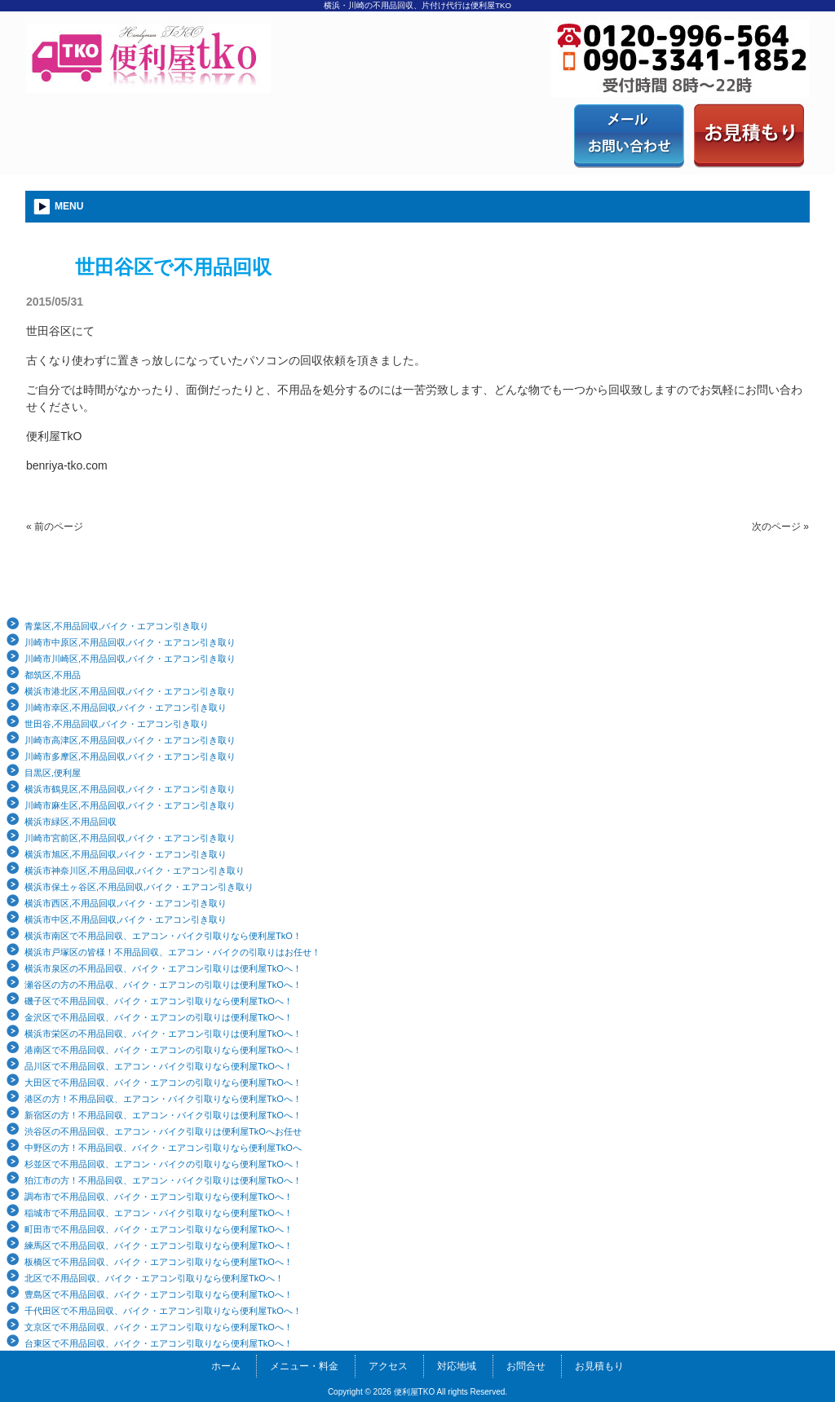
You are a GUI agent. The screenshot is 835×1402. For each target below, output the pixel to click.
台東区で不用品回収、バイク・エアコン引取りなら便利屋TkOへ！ (158, 1343)
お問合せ (526, 1366)
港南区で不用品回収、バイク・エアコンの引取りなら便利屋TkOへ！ (163, 1050)
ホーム (226, 1366)
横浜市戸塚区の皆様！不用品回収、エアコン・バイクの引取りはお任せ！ (172, 952)
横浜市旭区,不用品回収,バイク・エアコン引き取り (125, 854)
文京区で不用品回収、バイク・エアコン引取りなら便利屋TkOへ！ (158, 1327)
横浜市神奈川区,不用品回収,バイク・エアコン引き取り (134, 870)
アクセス (388, 1366)
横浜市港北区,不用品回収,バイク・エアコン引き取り (130, 691)
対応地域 (456, 1366)
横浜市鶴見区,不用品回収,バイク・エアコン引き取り (130, 789)
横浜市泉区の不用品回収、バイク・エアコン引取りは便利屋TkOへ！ (163, 968)
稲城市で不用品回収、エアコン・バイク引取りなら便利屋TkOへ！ (158, 1213)
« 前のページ (54, 526)
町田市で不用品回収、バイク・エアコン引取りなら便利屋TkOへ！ (158, 1229)
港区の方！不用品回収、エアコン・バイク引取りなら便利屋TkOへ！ (163, 1099)
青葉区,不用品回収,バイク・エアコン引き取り (116, 626)
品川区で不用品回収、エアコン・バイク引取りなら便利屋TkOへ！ (158, 1066)
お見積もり (599, 1366)
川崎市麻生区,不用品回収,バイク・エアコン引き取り (130, 805)
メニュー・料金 (304, 1366)
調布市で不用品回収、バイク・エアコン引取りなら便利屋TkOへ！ (158, 1196)
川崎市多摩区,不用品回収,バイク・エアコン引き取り (130, 756)
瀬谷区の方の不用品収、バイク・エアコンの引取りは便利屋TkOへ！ (163, 985)
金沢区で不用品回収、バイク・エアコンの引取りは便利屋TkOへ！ (158, 1017)
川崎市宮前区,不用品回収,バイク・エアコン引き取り (130, 838)
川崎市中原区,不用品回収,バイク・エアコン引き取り (130, 642)
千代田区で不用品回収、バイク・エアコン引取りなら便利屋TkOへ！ (163, 1311)
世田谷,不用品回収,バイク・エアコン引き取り (116, 724)
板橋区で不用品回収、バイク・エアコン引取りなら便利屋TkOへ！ (158, 1262)
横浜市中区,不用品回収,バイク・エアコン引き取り (125, 919)
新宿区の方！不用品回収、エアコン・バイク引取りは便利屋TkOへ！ (163, 1115)
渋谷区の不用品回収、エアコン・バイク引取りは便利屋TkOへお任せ (163, 1131)
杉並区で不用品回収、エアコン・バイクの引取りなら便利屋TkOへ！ (163, 1164)
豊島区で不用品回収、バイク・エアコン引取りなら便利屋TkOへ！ (158, 1294)
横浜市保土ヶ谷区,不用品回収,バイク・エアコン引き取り (139, 887)
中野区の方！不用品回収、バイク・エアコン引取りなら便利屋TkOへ (163, 1148)
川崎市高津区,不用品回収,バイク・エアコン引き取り (130, 740)
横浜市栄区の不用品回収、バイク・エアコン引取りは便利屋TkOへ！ (163, 1033)
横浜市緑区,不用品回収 (70, 822)
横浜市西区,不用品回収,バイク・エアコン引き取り (125, 903)
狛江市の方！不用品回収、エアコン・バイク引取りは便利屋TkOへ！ (163, 1180)
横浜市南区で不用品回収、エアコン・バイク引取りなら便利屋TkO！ (163, 936)
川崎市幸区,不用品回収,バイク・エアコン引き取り (125, 707)
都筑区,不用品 (52, 675)
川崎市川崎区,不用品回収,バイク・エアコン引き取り (130, 659)
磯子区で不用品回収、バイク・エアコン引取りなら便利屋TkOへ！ (158, 1001)
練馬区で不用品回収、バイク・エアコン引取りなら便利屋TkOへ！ (158, 1245)
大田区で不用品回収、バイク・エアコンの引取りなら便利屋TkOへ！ (163, 1082)
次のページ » (780, 526)
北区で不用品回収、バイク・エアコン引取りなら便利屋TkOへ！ (154, 1278)
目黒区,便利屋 (52, 773)
